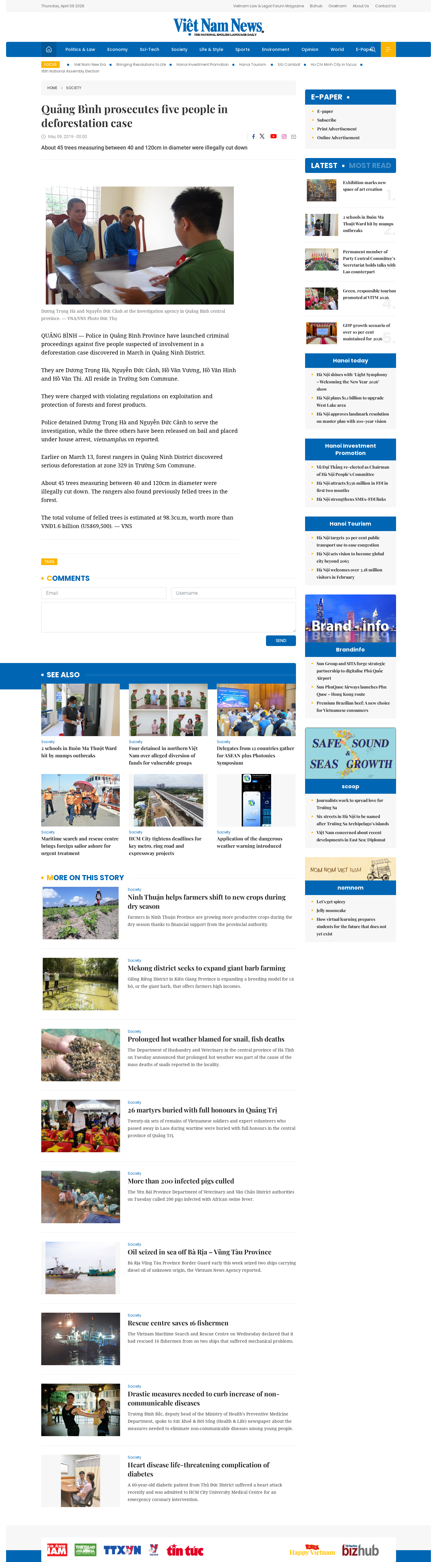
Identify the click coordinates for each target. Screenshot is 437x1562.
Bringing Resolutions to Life (141, 64)
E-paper (326, 97)
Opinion (309, 49)
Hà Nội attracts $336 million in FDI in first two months (352, 486)
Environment (275, 49)
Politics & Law (80, 49)
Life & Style (211, 49)
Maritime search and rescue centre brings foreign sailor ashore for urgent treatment (80, 804)
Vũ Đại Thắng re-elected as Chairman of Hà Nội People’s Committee (353, 470)
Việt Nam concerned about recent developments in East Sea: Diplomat (351, 845)
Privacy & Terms (367, 1530)
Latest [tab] (324, 165)
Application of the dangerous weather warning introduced (249, 800)
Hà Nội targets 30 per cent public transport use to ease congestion (348, 541)
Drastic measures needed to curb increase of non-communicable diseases (204, 1357)
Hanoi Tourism (253, 64)
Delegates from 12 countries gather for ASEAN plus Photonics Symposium (255, 713)
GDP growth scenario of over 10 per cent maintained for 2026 (366, 332)
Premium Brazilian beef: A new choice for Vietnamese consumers (353, 706)
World (337, 49)
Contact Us (385, 5)
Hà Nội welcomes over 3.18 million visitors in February (349, 573)
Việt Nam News (218, 27)
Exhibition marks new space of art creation (364, 186)
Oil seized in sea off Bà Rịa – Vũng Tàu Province (199, 1210)
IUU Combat (289, 64)
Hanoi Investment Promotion (202, 64)
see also (63, 633)
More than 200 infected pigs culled (181, 1139)
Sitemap (283, 1530)
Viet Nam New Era (90, 64)
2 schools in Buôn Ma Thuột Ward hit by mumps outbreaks (79, 710)
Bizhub (316, 5)
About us (307, 1530)
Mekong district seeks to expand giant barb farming (206, 926)
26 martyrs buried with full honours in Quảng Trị (202, 1068)
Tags (49, 561)
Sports (242, 49)
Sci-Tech (149, 49)
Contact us (333, 1530)
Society (179, 49)
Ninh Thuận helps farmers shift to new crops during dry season (207, 860)
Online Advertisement (338, 137)
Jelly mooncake (331, 957)
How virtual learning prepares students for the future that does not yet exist (351, 973)
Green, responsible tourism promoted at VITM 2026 (369, 294)
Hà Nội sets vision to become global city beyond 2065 (350, 557)
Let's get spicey (331, 948)
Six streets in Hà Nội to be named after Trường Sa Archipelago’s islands (353, 829)
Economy (117, 49)
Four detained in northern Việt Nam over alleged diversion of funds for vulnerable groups (163, 713)
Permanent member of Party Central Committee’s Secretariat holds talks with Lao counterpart (369, 261)
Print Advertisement (337, 129)
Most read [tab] (370, 165)
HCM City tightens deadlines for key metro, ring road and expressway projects (165, 804)
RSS (392, 1530)
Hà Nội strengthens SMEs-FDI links (351, 499)
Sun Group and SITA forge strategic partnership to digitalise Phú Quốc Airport (351, 671)
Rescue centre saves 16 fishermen (178, 1281)
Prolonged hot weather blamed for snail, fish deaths (206, 997)
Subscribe (326, 120)
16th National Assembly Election (70, 71)
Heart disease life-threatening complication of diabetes (198, 1428)
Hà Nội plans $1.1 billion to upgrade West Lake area (350, 401)
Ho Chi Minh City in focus (334, 64)
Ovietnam (337, 5)
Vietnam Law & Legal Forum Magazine (268, 5)
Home (52, 87)
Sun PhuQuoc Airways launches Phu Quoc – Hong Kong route (351, 690)
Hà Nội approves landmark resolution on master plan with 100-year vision (353, 417)
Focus (50, 64)
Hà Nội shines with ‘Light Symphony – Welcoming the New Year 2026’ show (352, 382)
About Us (361, 5)
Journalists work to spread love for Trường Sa (350, 813)
